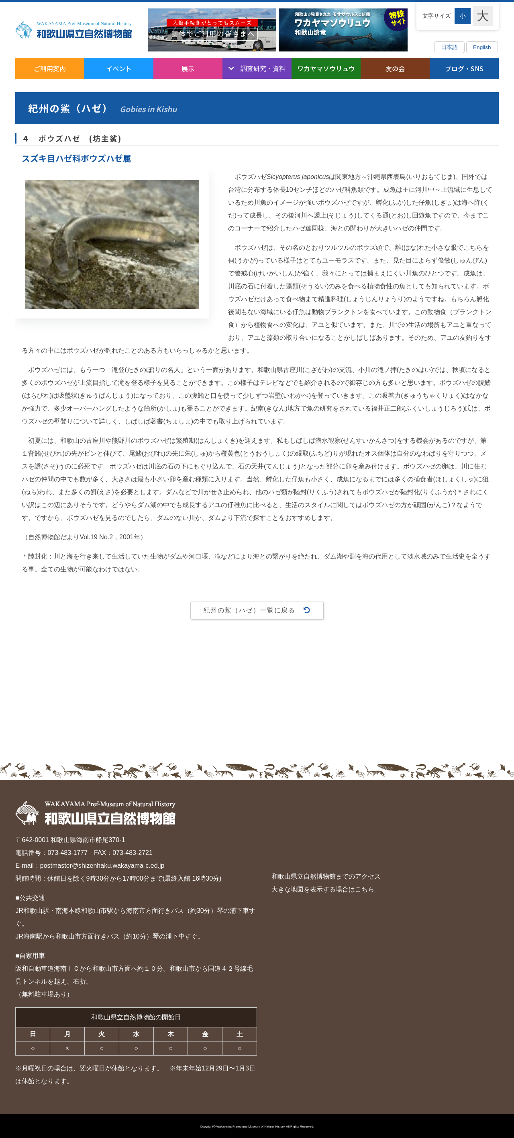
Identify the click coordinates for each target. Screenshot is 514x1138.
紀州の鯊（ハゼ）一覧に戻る (257, 609)
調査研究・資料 (263, 68)
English (482, 47)
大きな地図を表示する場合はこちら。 (326, 889)
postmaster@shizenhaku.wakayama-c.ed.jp (102, 865)
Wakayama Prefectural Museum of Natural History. (251, 1126)
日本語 (449, 47)
